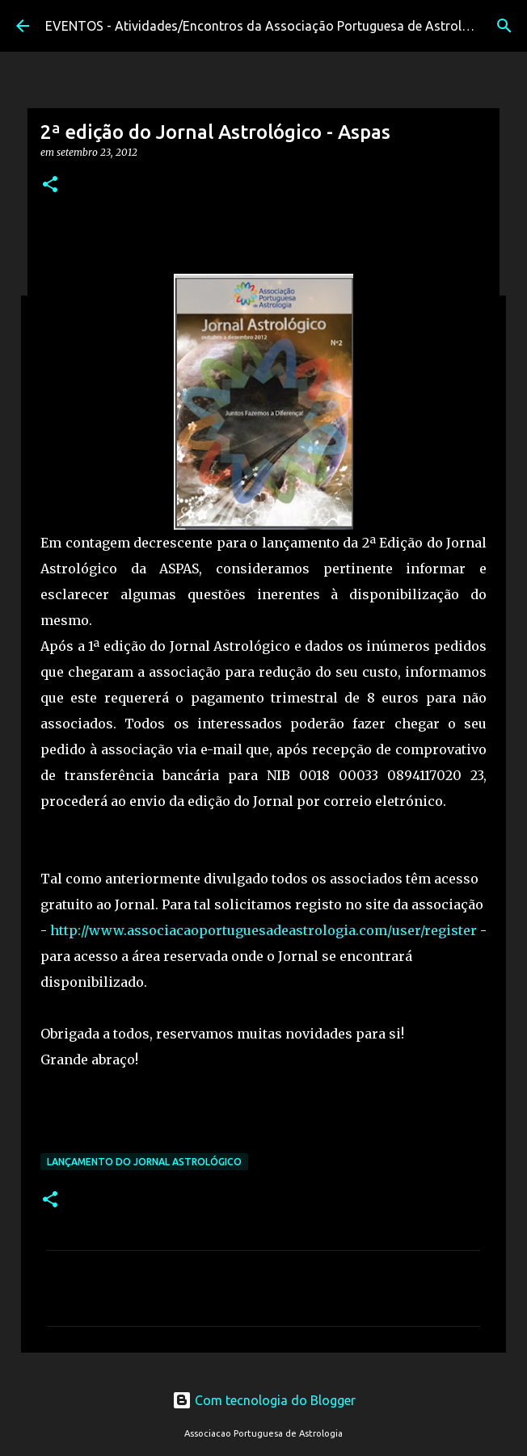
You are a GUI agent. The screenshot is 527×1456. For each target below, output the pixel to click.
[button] (50, 185)
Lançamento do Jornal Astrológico (144, 1161)
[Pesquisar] (504, 25)
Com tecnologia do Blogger (264, 1400)
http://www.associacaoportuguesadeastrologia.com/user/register (263, 930)
